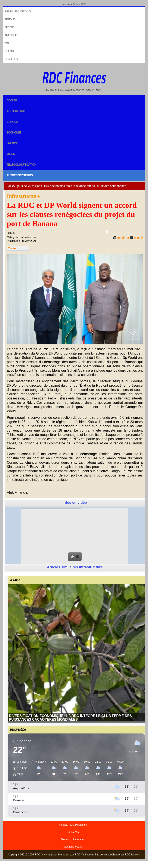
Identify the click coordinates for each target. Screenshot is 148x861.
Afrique (10, 19)
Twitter (12, 248)
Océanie (10, 51)
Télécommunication (21, 164)
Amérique (11, 35)
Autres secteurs (19, 175)
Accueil (12, 100)
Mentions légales (73, 846)
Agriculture (16, 111)
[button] (18, 768)
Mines (10, 154)
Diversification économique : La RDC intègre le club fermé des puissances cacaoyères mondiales (70, 717)
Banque (12, 121)
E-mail (138, 237)
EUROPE (9, 27)
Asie (7, 43)
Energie (12, 143)
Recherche (12, 59)
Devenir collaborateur (73, 839)
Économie (13, 132)
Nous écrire (73, 832)
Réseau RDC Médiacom (18, 11)
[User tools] (107, 231)
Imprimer (123, 237)
